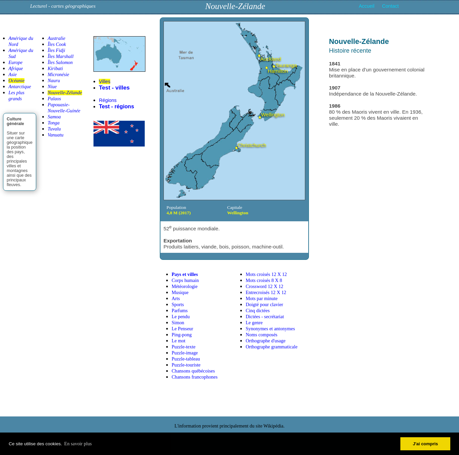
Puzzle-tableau (186, 358)
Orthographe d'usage (265, 340)
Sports (178, 304)
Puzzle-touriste (186, 364)
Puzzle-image (185, 352)
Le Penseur (182, 328)
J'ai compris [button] (425, 443)
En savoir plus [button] (78, 443)
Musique (180, 292)
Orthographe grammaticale (272, 346)
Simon (178, 322)
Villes (104, 81)
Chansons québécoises (193, 371)
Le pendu (181, 316)
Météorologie (185, 286)
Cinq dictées (258, 310)
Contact (390, 6)
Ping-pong (182, 334)
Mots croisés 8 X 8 (264, 280)
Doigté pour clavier (264, 304)
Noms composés (261, 334)
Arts (176, 298)
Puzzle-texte (183, 346)
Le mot (178, 340)
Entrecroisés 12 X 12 (266, 292)
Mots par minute (261, 298)
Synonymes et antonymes (270, 328)
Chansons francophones (194, 377)
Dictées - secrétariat (265, 316)
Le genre (254, 322)
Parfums (180, 310)
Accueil (366, 6)
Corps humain (185, 280)
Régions (108, 100)
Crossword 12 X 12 (264, 286)
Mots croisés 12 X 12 (266, 274)
